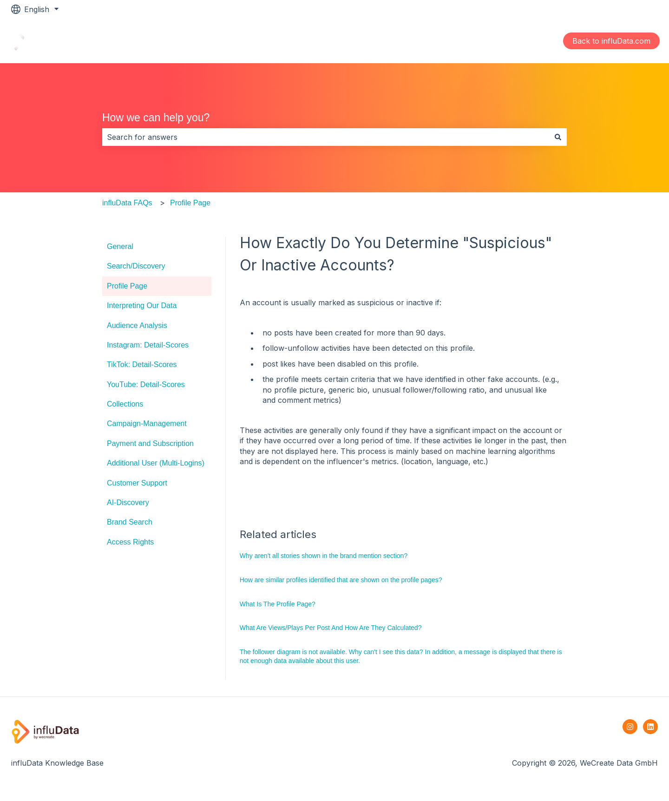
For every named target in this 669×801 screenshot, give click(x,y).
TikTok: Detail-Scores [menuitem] (142, 364)
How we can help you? (156, 118)
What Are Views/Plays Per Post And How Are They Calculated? (331, 627)
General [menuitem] (120, 246)
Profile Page (190, 203)
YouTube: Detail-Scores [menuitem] (146, 384)
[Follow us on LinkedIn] (650, 726)
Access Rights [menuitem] (130, 542)
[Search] (558, 137)
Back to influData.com (611, 41)
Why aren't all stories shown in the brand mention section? (323, 555)
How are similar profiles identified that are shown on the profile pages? (341, 580)
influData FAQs (127, 203)
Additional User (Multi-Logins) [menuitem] (155, 463)
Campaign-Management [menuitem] (147, 423)
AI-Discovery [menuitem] (128, 502)
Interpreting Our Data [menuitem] (142, 305)
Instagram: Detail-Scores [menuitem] (148, 345)
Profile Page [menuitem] (127, 286)
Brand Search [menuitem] (129, 522)
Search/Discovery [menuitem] (136, 266)
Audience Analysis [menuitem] (137, 325)
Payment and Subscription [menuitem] (150, 443)
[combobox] (325, 137)
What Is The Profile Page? (277, 604)
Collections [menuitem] (125, 404)
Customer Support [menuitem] (137, 483)
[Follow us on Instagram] (630, 726)
